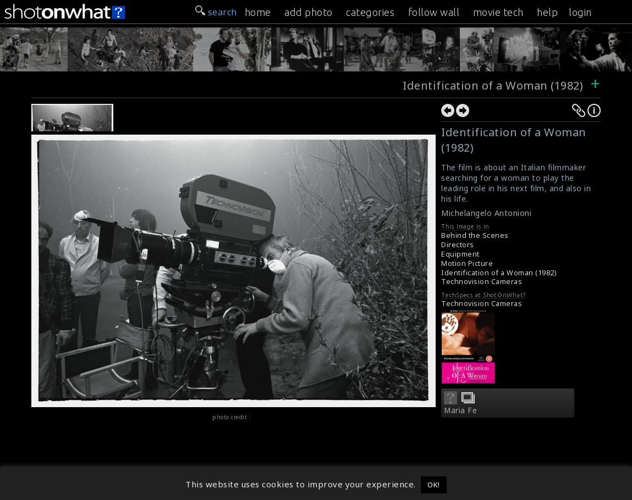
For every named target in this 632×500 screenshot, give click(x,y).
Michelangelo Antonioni (486, 213)
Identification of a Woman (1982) (493, 85)
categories (370, 12)
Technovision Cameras (481, 281)
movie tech (498, 12)
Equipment (460, 254)
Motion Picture (467, 263)
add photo (308, 12)
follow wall (434, 12)
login (580, 12)
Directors (457, 244)
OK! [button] (433, 485)
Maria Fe (460, 410)
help (547, 12)
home (258, 12)
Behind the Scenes (475, 235)
